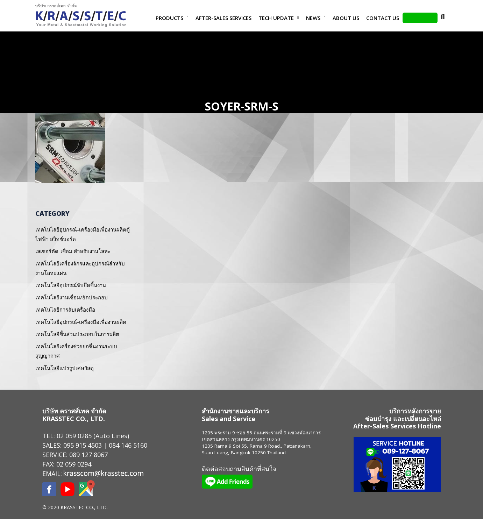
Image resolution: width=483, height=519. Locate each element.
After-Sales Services (223, 17)
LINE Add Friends (420, 18)
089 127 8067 (88, 454)
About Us (346, 17)
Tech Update (276, 17)
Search (443, 18)
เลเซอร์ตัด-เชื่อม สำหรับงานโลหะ (73, 251)
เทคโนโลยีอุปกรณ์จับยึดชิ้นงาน (70, 285)
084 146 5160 (128, 445)
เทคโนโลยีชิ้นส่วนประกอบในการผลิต (77, 333)
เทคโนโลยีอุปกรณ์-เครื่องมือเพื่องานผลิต (80, 321)
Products (169, 17)
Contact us (382, 17)
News (313, 17)
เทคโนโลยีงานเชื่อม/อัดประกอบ (71, 297)
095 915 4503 (82, 445)
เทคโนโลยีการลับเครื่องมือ (65, 309)
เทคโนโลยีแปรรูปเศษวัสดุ (64, 367)
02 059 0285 (74, 436)
